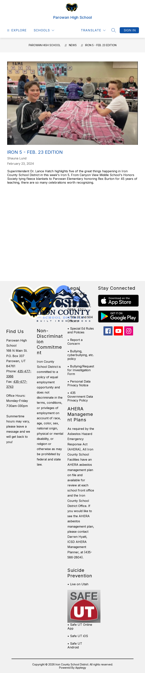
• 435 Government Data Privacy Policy (80, 396)
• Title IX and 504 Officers (80, 319)
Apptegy (80, 667)
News (73, 45)
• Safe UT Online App (79, 626)
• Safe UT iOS (77, 636)
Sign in (130, 30)
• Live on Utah (77, 584)
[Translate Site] (93, 30)
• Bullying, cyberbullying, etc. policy (80, 355)
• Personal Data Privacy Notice (78, 383)
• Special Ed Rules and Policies (80, 330)
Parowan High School (44, 45)
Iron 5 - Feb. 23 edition (100, 45)
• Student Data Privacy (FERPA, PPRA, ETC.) (79, 305)
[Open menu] (16, 30)
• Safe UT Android (74, 645)
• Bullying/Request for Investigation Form (80, 370)
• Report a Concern (75, 341)
